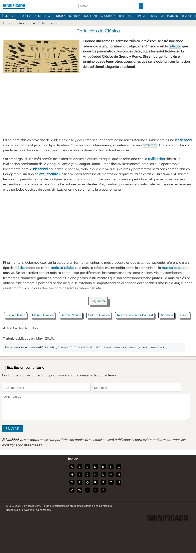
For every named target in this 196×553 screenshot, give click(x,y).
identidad (40, 169)
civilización (156, 159)
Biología (125, 16)
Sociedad (90, 16)
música (19, 267)
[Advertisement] (98, 103)
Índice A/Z (8, 16)
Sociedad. (31, 23)
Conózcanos (43, 509)
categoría (150, 145)
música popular (174, 267)
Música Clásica (43, 315)
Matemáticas (169, 16)
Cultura (74, 16)
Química (140, 16)
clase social (183, 140)
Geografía (108, 16)
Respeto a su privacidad (20, 509)
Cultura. (43, 23)
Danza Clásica (70, 315)
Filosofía (24, 16)
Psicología (42, 16)
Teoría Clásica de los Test (135, 315)
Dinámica (166, 315)
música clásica (63, 267)
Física (153, 16)
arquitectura (48, 174)
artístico (175, 46)
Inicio (6, 23)
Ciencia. (54, 23)
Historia (59, 16)
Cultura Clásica (99, 315)
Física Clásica (15, 315)
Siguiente (98, 301)
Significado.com (14, 6)
